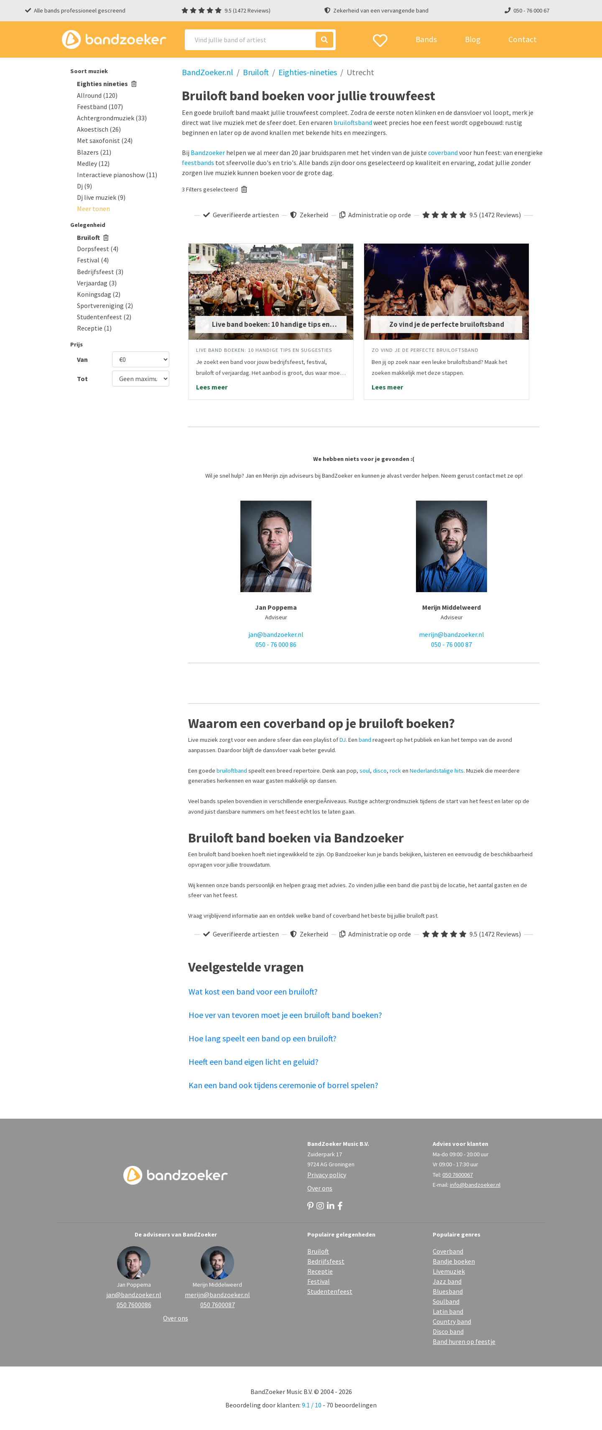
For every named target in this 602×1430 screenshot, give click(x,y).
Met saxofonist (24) (105, 140)
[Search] (260, 39)
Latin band (448, 1311)
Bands (426, 39)
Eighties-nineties (307, 72)
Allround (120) (97, 95)
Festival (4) (93, 260)
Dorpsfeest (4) (97, 248)
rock (395, 770)
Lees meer (211, 387)
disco (380, 770)
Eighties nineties (107, 83)
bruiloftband (232, 770)
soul (365, 770)
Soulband (446, 1301)
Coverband (448, 1251)
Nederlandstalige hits (437, 770)
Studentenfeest (329, 1291)
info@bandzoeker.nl (475, 1184)
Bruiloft (93, 237)
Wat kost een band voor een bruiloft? (253, 991)
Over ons (319, 1188)
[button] (93, 208)
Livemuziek (449, 1271)
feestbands (198, 162)
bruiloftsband (353, 122)
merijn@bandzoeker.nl (451, 634)
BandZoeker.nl (207, 72)
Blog (472, 39)
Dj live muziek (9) (101, 197)
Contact (522, 39)
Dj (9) (84, 186)
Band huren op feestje (464, 1341)
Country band (452, 1321)
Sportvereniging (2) (105, 305)
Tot (82, 378)
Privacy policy (326, 1174)
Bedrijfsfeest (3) (100, 271)
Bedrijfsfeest (325, 1261)
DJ (342, 739)
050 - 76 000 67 (531, 10)
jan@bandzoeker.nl (276, 634)
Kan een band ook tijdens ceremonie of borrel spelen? (283, 1085)
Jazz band (447, 1281)
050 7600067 (457, 1174)
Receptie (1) (94, 328)
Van (82, 359)
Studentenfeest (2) (104, 317)
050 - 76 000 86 (275, 644)
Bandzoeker (208, 152)
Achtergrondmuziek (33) (112, 118)
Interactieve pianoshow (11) (117, 174)
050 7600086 (134, 1304)
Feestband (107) (100, 106)
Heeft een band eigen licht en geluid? (254, 1061)
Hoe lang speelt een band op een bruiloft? (263, 1038)
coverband (443, 152)
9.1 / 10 (311, 1405)
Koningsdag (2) (98, 294)
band (365, 739)
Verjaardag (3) (97, 283)
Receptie (320, 1271)
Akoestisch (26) (99, 129)
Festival (318, 1281)
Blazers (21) (94, 152)
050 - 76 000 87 (451, 644)
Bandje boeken (454, 1261)
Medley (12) (93, 163)
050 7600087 (217, 1304)
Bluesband (448, 1291)
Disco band (448, 1331)
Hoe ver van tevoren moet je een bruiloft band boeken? (285, 1015)
